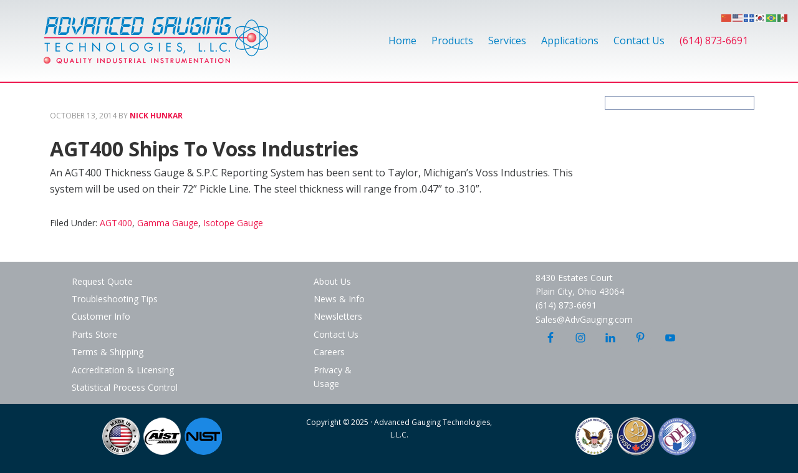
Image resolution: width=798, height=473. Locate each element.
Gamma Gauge (167, 223)
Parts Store (94, 334)
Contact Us (336, 334)
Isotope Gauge (233, 223)
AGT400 (116, 223)
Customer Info (101, 316)
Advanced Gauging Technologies (156, 47)
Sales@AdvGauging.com (584, 319)
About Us (332, 281)
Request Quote (102, 281)
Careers (329, 352)
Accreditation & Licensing (123, 370)
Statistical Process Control (125, 387)
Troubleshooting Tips (115, 299)
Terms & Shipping (107, 352)
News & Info (339, 299)
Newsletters (338, 316)
